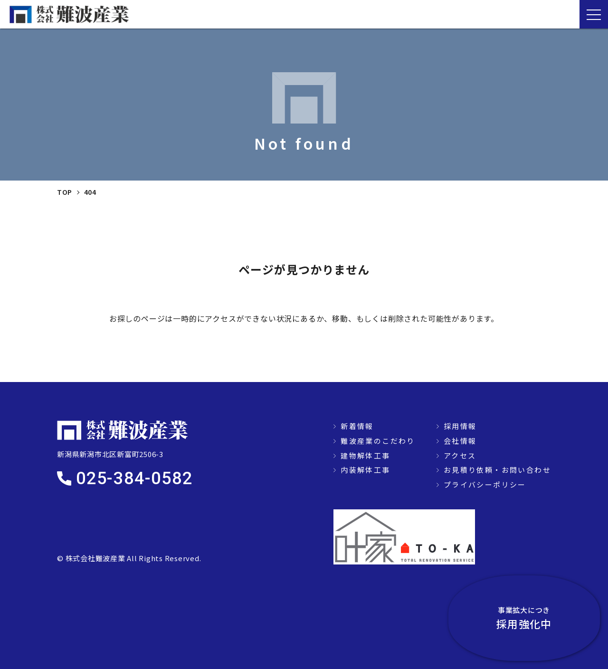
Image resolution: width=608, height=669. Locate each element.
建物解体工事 (365, 455)
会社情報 (460, 441)
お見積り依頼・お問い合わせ (497, 470)
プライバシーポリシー (485, 484)
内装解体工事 (365, 470)
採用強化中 (555, 616)
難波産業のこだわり (378, 441)
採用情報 (460, 426)
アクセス (460, 455)
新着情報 (357, 426)
